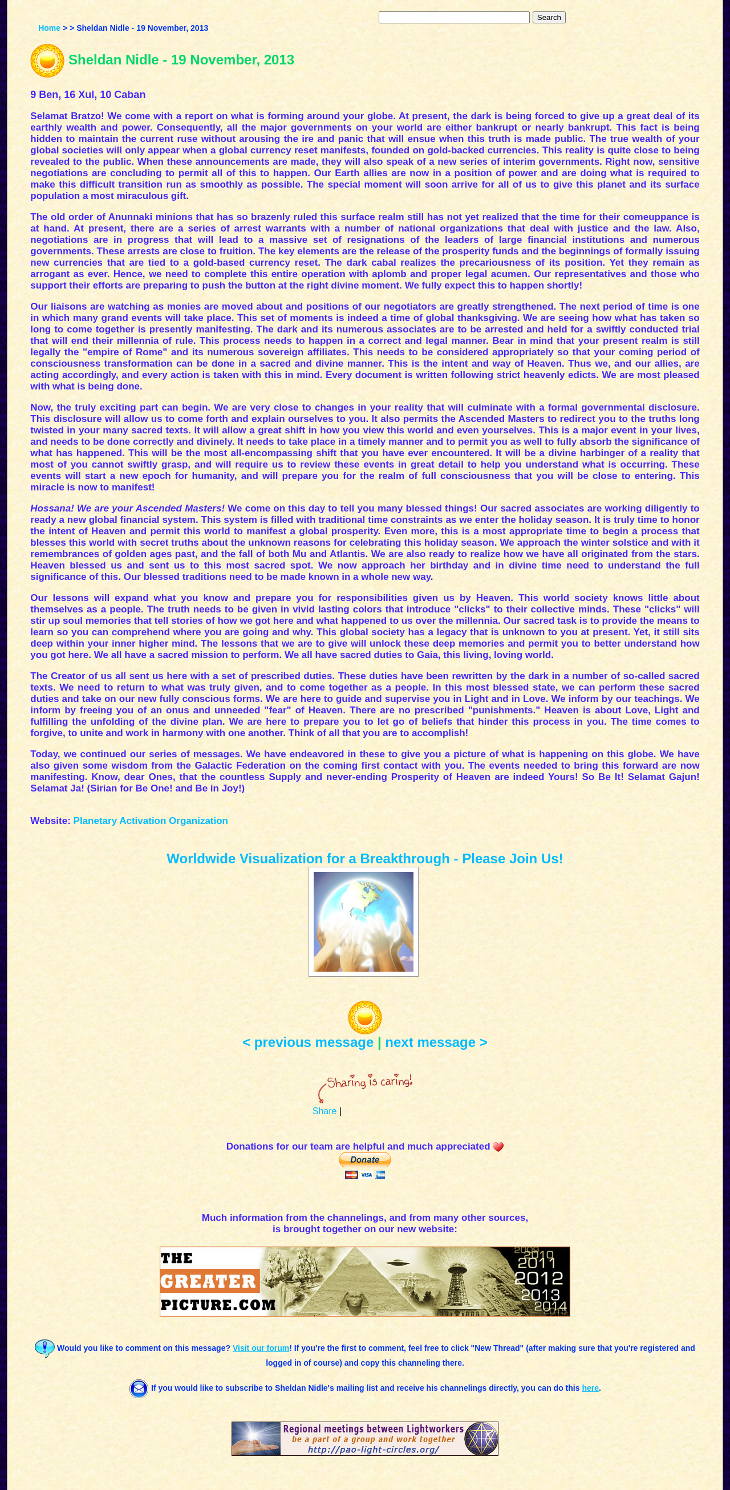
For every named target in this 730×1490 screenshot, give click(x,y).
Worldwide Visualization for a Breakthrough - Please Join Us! (365, 858)
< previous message (308, 1042)
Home (49, 28)
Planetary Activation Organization (151, 820)
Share (325, 1111)
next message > (436, 1042)
